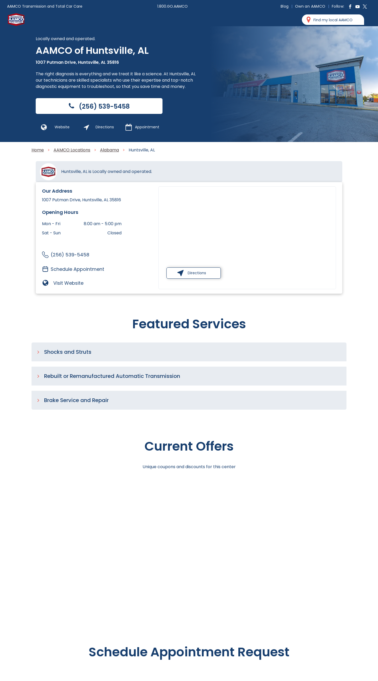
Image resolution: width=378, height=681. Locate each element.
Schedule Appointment (77, 269)
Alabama (109, 150)
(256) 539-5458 (70, 254)
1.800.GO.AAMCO (172, 6)
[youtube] (357, 7)
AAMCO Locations (72, 150)
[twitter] (365, 7)
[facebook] (350, 7)
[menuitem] (285, 6)
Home (38, 150)
